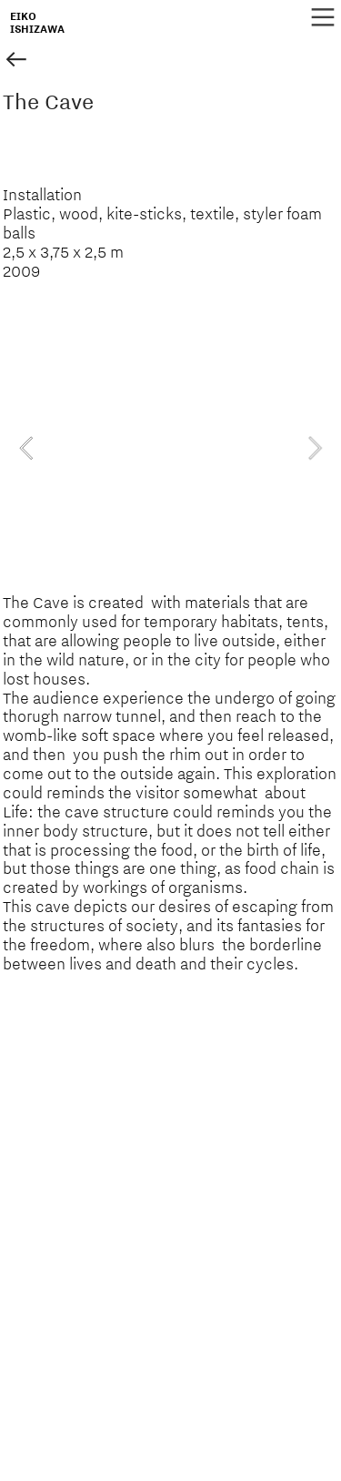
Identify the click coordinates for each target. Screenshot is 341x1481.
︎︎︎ (16, 60)
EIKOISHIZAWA (37, 22)
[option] (170, 448)
